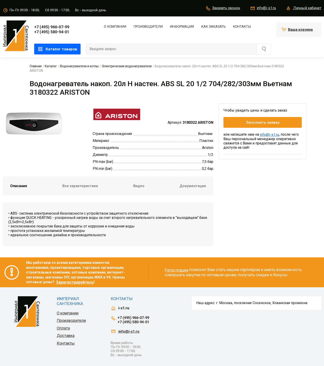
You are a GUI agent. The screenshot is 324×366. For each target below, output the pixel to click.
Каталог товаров (57, 49)
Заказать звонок (222, 8)
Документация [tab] (193, 186)
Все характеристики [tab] (80, 186)
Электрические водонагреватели (127, 66)
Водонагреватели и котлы (79, 66)
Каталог (51, 66)
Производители (148, 27)
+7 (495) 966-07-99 (51, 27)
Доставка (65, 335)
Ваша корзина (300, 29)
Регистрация (176, 270)
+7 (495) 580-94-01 (51, 31)
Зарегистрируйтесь (75, 282)
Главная (36, 66)
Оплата (63, 328)
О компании (115, 27)
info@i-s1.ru (263, 8)
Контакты (242, 27)
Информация (182, 27)
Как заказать (213, 27)
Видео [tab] (138, 186)
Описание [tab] (18, 186)
